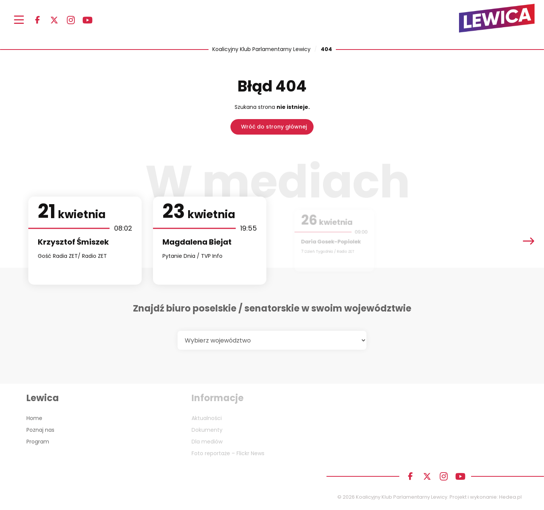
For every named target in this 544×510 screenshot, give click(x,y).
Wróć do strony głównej (274, 126)
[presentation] (528, 240)
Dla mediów (207, 441)
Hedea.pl (510, 497)
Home (34, 418)
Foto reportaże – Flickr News (228, 453)
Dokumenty (207, 430)
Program (37, 441)
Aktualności (207, 418)
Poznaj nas (40, 430)
